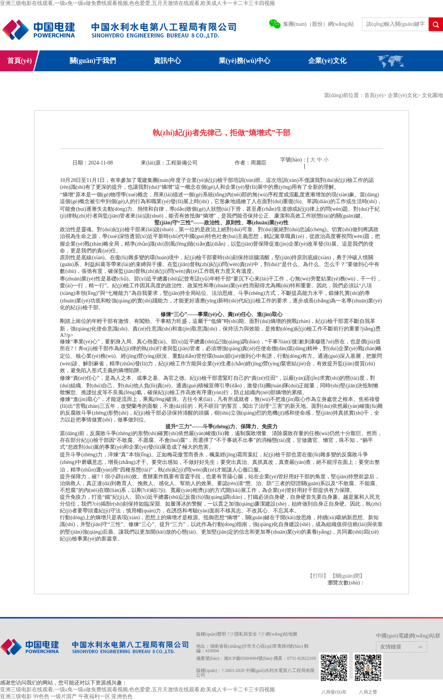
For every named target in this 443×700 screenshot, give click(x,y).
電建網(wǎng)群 (127, 81)
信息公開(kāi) (20, 81)
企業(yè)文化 (327, 60)
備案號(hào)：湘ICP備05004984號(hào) (234, 658)
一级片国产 (63, 696)
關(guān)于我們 (93, 60)
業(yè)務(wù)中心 (244, 60)
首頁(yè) (19, 60)
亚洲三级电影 (16, 696)
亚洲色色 (122, 696)
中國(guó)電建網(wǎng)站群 (408, 636)
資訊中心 (167, 60)
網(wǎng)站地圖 (281, 634)
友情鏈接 (390, 647)
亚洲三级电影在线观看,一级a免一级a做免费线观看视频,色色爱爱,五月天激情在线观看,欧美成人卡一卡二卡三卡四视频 (137, 3)
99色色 (41, 696)
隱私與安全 (245, 634)
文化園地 (432, 95)
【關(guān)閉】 (347, 576)
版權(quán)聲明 (211, 634)
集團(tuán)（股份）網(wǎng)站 (318, 24)
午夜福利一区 (94, 696)
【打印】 (318, 576)
